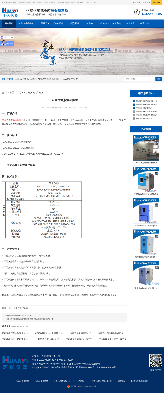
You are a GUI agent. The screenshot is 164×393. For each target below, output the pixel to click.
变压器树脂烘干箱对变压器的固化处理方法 (146, 115)
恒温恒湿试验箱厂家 (62, 381)
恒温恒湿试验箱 (26, 23)
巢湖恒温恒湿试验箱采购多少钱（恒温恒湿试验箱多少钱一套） (32, 319)
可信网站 (80, 381)
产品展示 (43, 23)
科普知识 (103, 23)
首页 (19, 92)
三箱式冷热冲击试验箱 (26, 79)
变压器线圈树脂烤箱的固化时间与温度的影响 (146, 111)
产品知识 (38, 92)
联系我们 (146, 2)
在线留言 (130, 23)
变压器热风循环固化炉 (142, 108)
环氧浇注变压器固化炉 (142, 118)
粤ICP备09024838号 (106, 367)
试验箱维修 (58, 23)
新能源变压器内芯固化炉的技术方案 (146, 101)
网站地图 (156, 2)
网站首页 (9, 23)
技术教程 (89, 23)
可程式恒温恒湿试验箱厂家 (101, 381)
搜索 (159, 79)
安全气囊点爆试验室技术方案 (20, 316)
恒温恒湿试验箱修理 (139, 381)
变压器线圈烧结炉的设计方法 (145, 105)
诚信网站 (121, 381)
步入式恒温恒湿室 (69, 79)
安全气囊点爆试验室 (18, 308)
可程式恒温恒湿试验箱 (48, 79)
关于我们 (136, 2)
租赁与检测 (74, 23)
